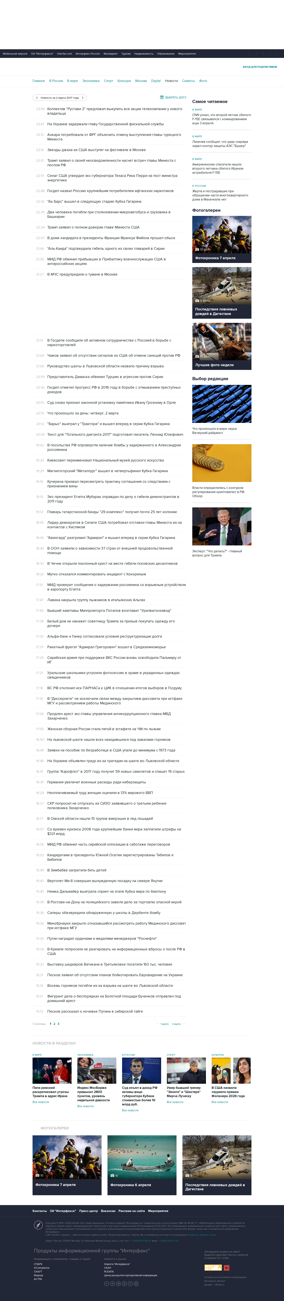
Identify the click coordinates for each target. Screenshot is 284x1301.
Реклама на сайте (132, 1211)
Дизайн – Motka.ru (214, 1284)
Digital (156, 81)
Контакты (40, 1211)
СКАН (107, 1267)
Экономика (91, 81)
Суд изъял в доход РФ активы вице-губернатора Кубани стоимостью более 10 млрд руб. (140, 1096)
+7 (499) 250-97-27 (168, 1240)
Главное (39, 81)
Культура (124, 81)
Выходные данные (214, 1281)
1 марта (162, 1024)
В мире (72, 81)
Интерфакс (142, 66)
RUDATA (109, 1271)
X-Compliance (41, 1267)
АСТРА (38, 1279)
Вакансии (108, 1211)
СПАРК (38, 1264)
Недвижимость (143, 53)
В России (56, 81)
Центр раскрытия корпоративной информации (130, 1275)
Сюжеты (188, 81)
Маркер (38, 1275)
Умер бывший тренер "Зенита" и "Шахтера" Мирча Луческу (184, 1092)
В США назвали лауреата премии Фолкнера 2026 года (228, 1092)
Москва (141, 81)
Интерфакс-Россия (88, 53)
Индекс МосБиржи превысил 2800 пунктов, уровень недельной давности (93, 1094)
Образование (166, 53)
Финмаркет (111, 53)
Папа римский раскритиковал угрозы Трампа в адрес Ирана (51, 1092)
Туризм (126, 53)
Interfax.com (64, 53)
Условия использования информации (225, 1277)
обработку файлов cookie (202, 1234)
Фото (203, 81)
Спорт (108, 81)
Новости (171, 81)
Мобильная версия (15, 53)
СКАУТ (38, 1271)
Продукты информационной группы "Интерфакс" (92, 1251)
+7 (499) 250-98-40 (141, 1240)
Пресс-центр (88, 1211)
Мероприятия (187, 53)
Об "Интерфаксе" (42, 53)
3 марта (179, 1024)
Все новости (41, 1102)
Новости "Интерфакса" (117, 1264)
